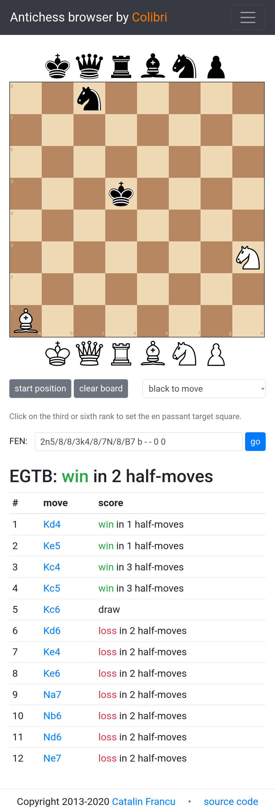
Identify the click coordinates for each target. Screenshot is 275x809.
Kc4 (51, 567)
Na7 (52, 694)
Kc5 (51, 588)
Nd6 (52, 737)
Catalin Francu (143, 801)
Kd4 (52, 524)
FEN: (18, 441)
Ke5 (51, 546)
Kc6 (51, 609)
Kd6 (52, 631)
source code (231, 801)
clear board (101, 388)
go (255, 441)
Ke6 (51, 673)
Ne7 (52, 758)
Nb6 (52, 716)
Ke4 (51, 652)
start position (40, 388)
